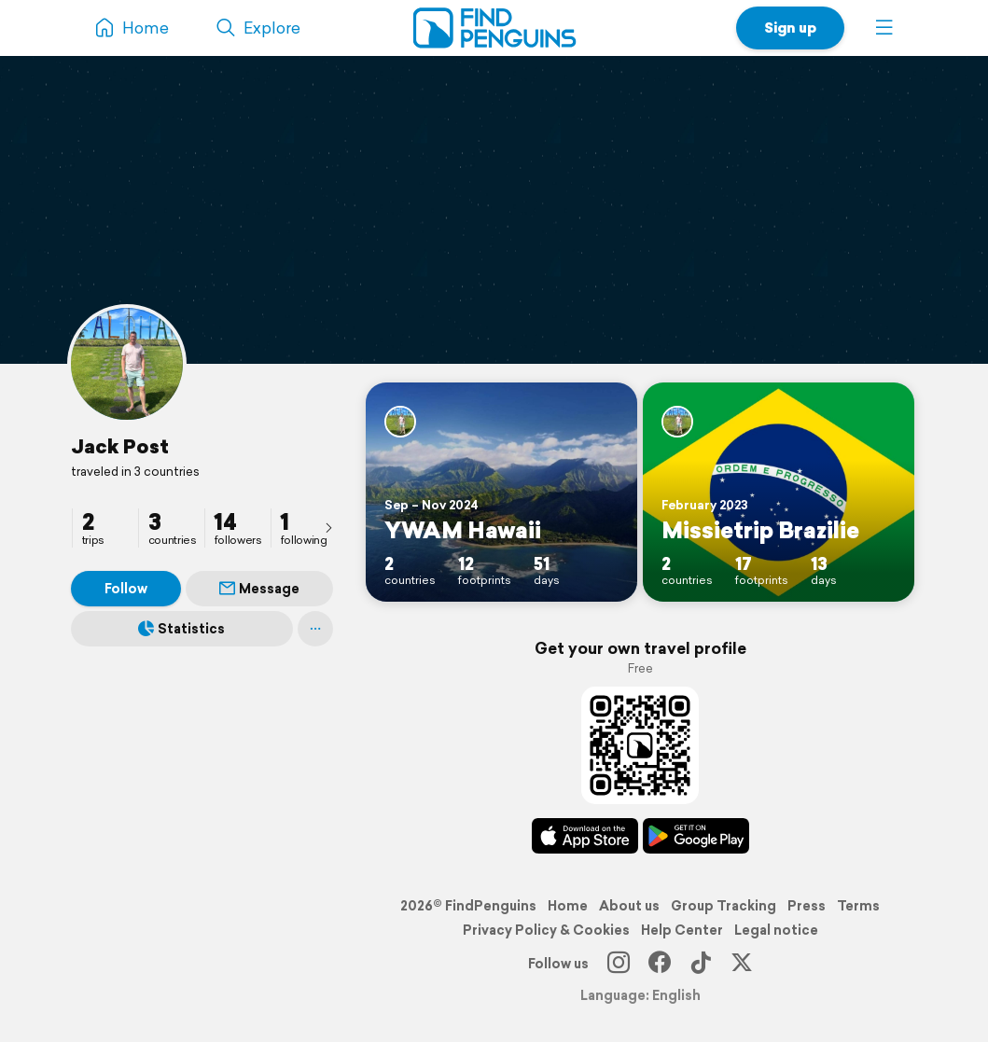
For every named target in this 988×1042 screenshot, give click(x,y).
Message (259, 588)
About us (629, 905)
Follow (125, 588)
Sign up (790, 27)
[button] (884, 28)
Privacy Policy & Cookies (546, 930)
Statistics (181, 628)
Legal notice (776, 930)
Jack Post (120, 446)
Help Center (682, 930)
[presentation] (328, 527)
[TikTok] (700, 963)
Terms (858, 905)
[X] (742, 963)
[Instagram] (618, 963)
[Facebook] (659, 963)
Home (568, 905)
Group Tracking (723, 905)
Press (806, 905)
